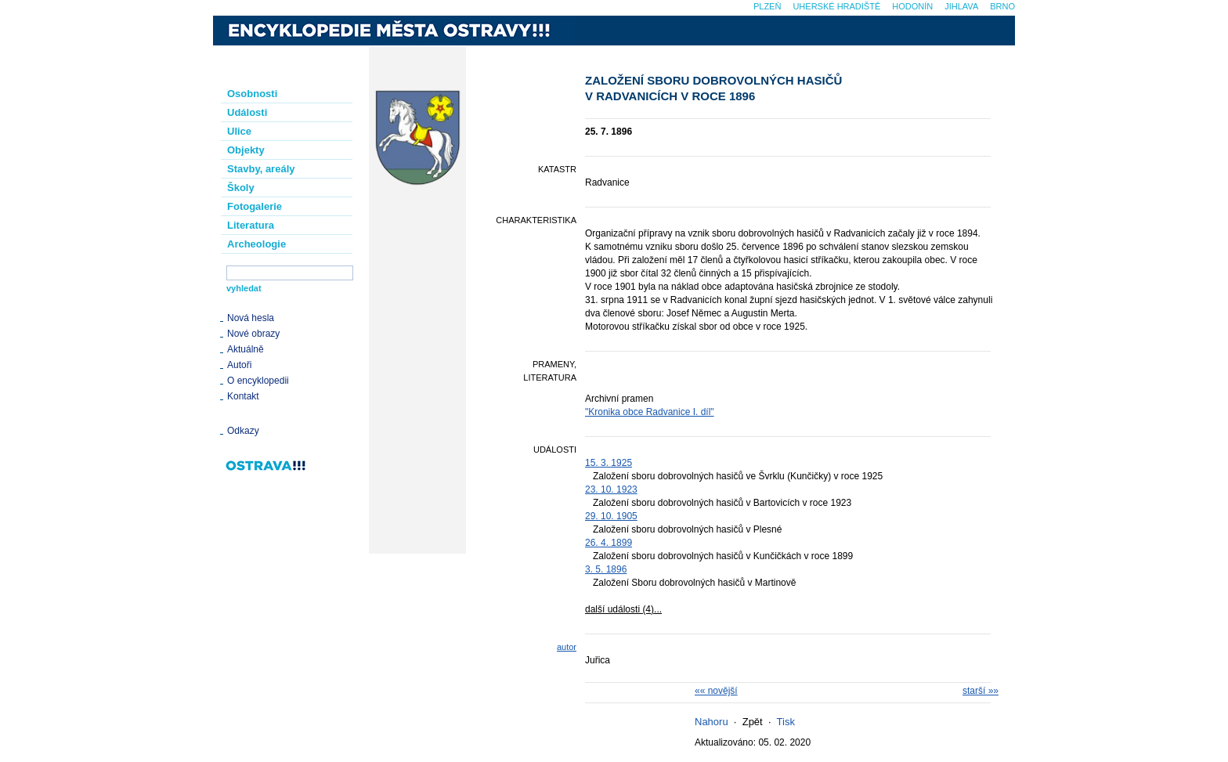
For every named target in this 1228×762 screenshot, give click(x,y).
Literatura (250, 225)
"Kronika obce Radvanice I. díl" (649, 411)
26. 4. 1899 (608, 542)
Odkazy (243, 430)
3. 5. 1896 (606, 569)
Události (247, 112)
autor (566, 647)
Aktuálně (245, 349)
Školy (241, 187)
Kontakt (243, 396)
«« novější (716, 690)
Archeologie (256, 244)
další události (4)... (623, 609)
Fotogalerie (254, 206)
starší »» (981, 690)
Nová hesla (250, 317)
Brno (1002, 6)
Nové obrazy (253, 333)
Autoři (239, 364)
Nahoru (711, 722)
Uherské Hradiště (836, 6)
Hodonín (912, 6)
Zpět (752, 722)
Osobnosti (252, 93)
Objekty (246, 150)
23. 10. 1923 (611, 489)
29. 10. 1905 (611, 516)
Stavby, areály (260, 169)
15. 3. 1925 (608, 462)
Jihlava (961, 6)
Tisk (786, 722)
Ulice (239, 131)
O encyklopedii (258, 380)
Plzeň (767, 6)
